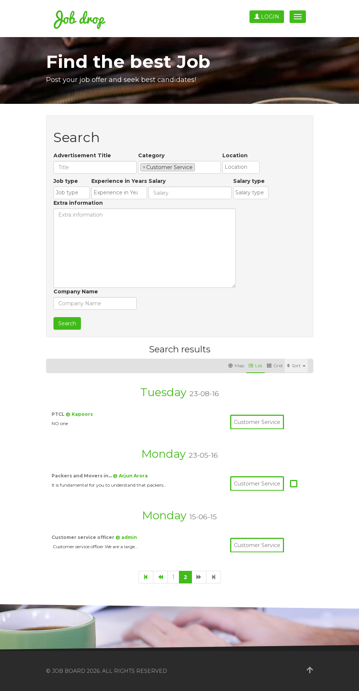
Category (151, 155)
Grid (275, 365)
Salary (157, 181)
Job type (65, 181)
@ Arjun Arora (130, 475)
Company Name (75, 291)
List (255, 365)
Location (235, 155)
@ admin (126, 537)
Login (266, 16)
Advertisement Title (82, 155)
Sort (296, 365)
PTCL (59, 414)
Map (236, 365)
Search (67, 323)
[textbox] (199, 167)
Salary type (249, 181)
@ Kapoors (79, 414)
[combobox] (179, 167)
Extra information (78, 203)
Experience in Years (119, 181)
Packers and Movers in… (82, 475)
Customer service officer (83, 537)
